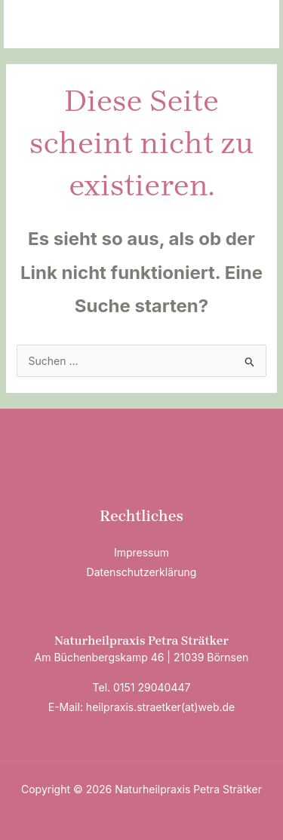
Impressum (141, 552)
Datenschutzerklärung (142, 572)
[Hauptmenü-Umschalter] (248, 24)
